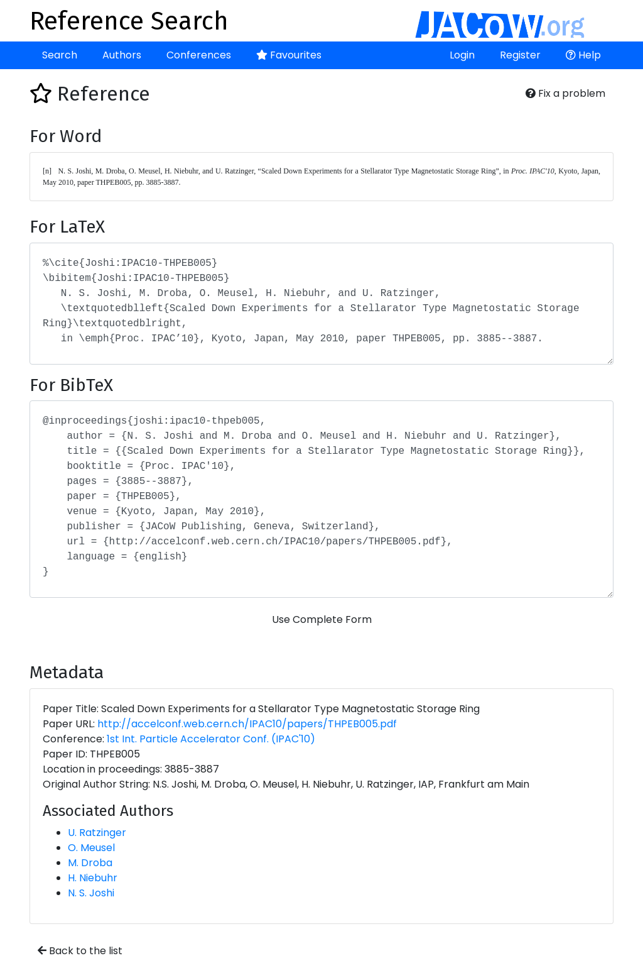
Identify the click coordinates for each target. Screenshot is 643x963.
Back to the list (80, 951)
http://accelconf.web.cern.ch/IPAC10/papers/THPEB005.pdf (247, 724)
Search (59, 55)
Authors (121, 55)
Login (462, 55)
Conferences (198, 55)
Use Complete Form (322, 619)
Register (520, 55)
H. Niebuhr (92, 878)
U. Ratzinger (97, 832)
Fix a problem (565, 93)
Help (583, 55)
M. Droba (90, 863)
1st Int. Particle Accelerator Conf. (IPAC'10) (211, 739)
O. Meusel (91, 847)
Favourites (289, 55)
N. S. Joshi (91, 893)
